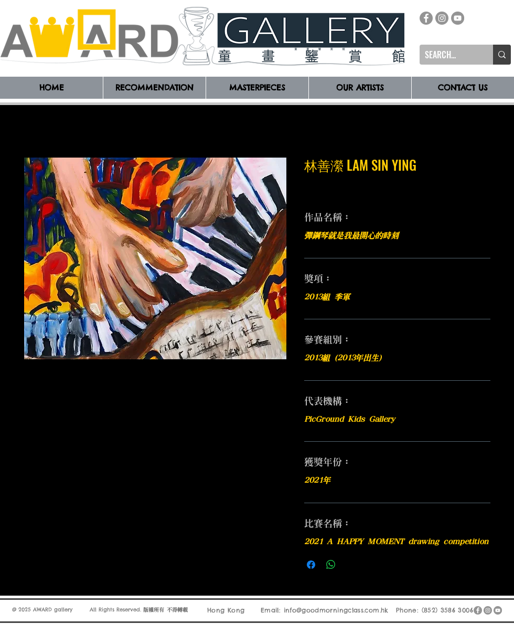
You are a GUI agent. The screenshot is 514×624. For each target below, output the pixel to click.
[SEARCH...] (448, 55)
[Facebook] (426, 18)
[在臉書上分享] (311, 564)
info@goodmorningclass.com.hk (336, 610)
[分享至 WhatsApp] (331, 564)
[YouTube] (457, 18)
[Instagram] (441, 18)
